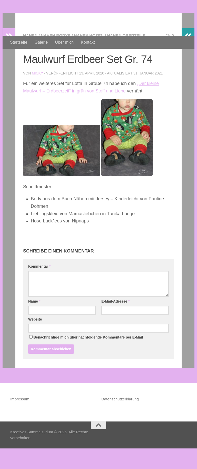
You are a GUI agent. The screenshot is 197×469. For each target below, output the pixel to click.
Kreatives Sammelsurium (73, 18)
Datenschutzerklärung (120, 419)
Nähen (30, 56)
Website (35, 340)
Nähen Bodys (56, 56)
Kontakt (88, 42)
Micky (37, 94)
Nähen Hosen (90, 56)
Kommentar (39, 287)
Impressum (19, 419)
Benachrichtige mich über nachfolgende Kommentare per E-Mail (86, 358)
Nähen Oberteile (128, 56)
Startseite (18, 42)
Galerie (41, 42)
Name (34, 322)
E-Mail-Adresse (115, 322)
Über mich (64, 42)
